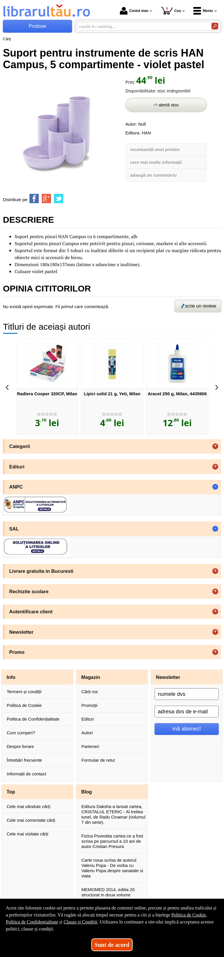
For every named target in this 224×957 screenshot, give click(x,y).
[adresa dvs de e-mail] (187, 711)
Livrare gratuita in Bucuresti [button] (41, 571)
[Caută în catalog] (214, 26)
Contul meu (134, 11)
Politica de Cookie (24, 705)
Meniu (203, 11)
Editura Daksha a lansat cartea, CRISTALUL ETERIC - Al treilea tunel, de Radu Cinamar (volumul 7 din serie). (113, 814)
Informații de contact (26, 773)
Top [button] (11, 791)
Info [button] (11, 677)
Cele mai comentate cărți (31, 820)
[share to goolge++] (46, 198)
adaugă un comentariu (153, 175)
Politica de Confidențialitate (33, 719)
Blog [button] (86, 791)
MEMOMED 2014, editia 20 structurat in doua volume (108, 892)
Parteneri (90, 746)
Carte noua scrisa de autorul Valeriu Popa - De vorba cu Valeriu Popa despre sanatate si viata (112, 868)
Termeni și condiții (24, 691)
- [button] (215, 487)
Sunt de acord (112, 945)
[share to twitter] (58, 198)
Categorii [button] (19, 446)
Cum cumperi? (21, 732)
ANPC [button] (16, 486)
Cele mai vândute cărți (28, 806)
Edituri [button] (16, 466)
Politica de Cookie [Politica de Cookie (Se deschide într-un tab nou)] (188, 914)
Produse (37, 26)
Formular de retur (98, 760)
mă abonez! (186, 729)
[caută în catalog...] (142, 26)
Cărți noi (89, 691)
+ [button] (215, 446)
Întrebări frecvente (24, 760)
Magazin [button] (90, 677)
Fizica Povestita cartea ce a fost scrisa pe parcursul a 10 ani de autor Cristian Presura (112, 841)
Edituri (87, 719)
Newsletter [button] (21, 632)
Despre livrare (20, 746)
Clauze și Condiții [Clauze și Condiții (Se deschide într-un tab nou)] (80, 921)
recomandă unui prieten (155, 149)
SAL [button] (14, 528)
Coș (171, 11)
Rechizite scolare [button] (29, 591)
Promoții (89, 705)
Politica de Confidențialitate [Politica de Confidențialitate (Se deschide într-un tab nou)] (32, 921)
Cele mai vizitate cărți (27, 833)
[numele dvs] (187, 694)
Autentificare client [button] (31, 611)
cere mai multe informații (156, 162)
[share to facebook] (34, 198)
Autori (87, 732)
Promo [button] (16, 652)
